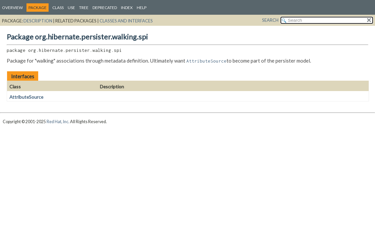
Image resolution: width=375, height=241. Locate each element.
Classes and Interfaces (126, 20)
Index (127, 7)
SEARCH (270, 20)
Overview (12, 7)
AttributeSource (26, 97)
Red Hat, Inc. (58, 121)
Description (37, 20)
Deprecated (104, 7)
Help (141, 7)
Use (71, 7)
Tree (83, 7)
